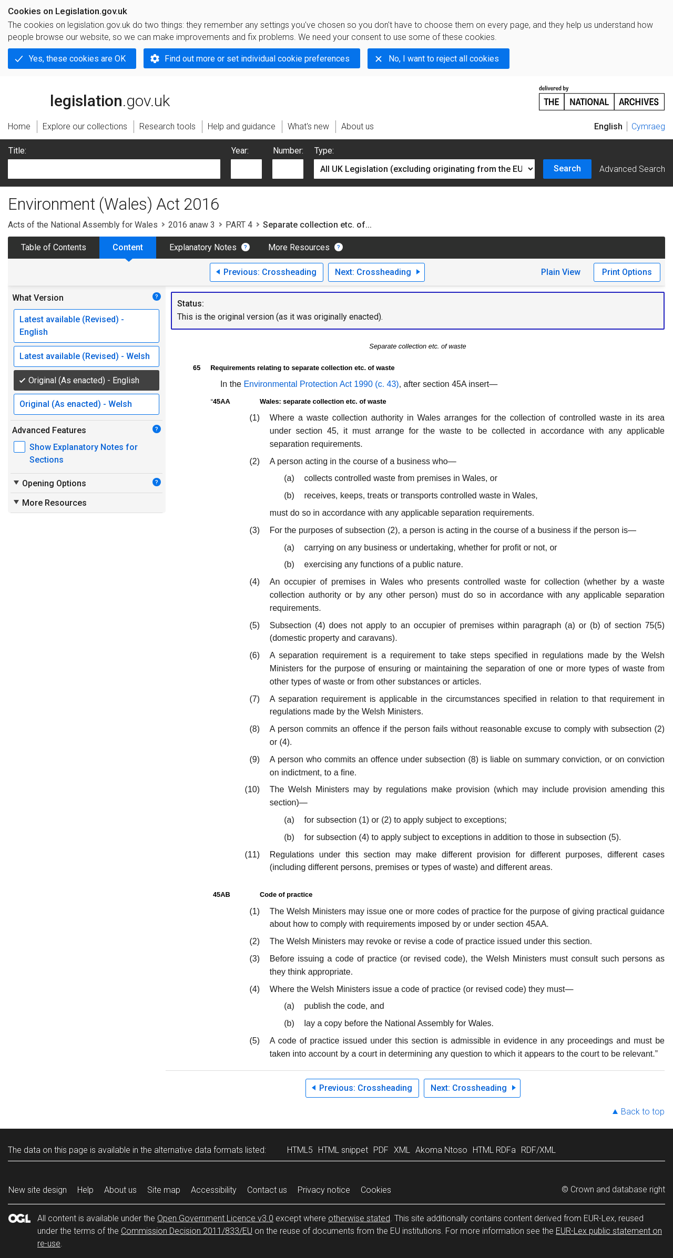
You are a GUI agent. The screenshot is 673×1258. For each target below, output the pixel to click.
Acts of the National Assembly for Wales (83, 225)
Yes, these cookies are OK (77, 59)
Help (85, 1190)
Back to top (643, 1112)
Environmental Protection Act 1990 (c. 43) (321, 384)
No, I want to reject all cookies (444, 59)
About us (120, 1190)
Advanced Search (632, 169)
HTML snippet (343, 1150)
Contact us (267, 1190)
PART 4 (239, 225)
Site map (163, 1190)
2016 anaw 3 (191, 225)
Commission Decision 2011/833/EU (186, 1231)
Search (567, 168)
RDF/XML (538, 1150)
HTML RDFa (494, 1150)
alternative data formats (198, 1150)
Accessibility (214, 1190)
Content (128, 247)
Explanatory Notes (203, 247)
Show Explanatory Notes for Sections (83, 453)
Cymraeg (648, 126)
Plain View (560, 272)
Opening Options (49, 483)
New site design (37, 1190)
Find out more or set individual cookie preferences (257, 59)
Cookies (376, 1190)
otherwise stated (359, 1218)
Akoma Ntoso (441, 1150)
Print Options (627, 272)
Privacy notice (324, 1190)
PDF (381, 1150)
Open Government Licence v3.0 (215, 1218)
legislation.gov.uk (89, 97)
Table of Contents (53, 247)
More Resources (299, 247)
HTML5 (300, 1150)
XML (402, 1150)
